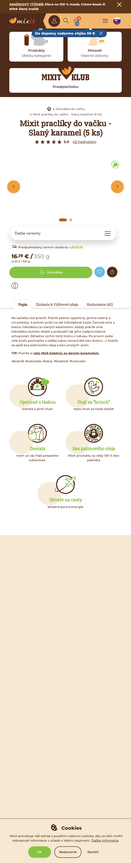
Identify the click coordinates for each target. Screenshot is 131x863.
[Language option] (117, 21)
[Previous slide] (13, 186)
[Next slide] (117, 186)
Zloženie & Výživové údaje (57, 304)
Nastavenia (68, 852)
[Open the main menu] (105, 21)
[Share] (112, 272)
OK (39, 852)
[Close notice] (119, 4)
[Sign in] (54, 21)
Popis (22, 304)
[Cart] (76, 21)
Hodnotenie (100, 304)
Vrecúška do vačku (70, 109)
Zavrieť (92, 852)
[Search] (66, 21)
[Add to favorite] (99, 272)
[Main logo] (24, 20)
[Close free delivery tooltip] (101, 33)
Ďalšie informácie (105, 840)
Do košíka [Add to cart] (51, 272)
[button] (63, 233)
